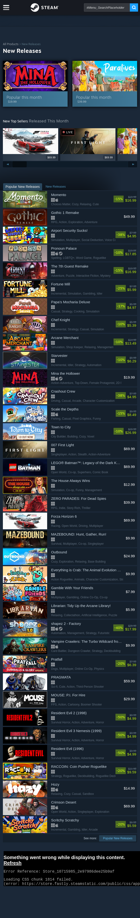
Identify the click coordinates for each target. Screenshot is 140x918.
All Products (11, 44)
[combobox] (107, 7)
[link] (125, 199)
